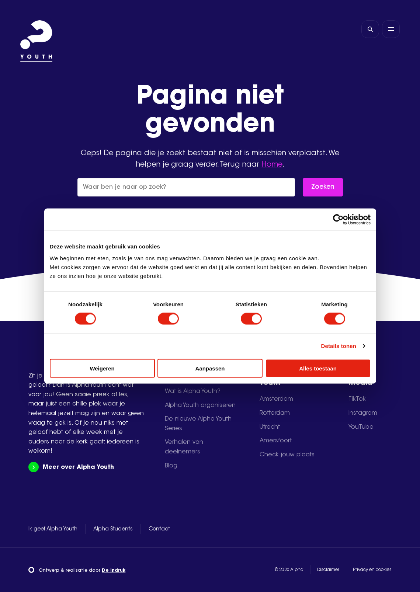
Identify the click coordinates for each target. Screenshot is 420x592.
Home (271, 164)
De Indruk (113, 570)
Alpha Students (113, 529)
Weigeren (102, 368)
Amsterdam (276, 399)
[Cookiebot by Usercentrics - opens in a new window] (338, 219)
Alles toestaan (318, 368)
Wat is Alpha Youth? (193, 391)
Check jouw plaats (287, 455)
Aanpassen (210, 368)
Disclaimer (328, 570)
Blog (171, 466)
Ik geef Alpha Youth (52, 529)
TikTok (357, 399)
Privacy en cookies (372, 570)
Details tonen (338, 346)
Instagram (362, 413)
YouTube (361, 427)
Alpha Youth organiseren (200, 405)
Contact (159, 529)
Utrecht (270, 427)
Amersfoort (276, 441)
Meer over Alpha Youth (71, 467)
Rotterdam (275, 413)
